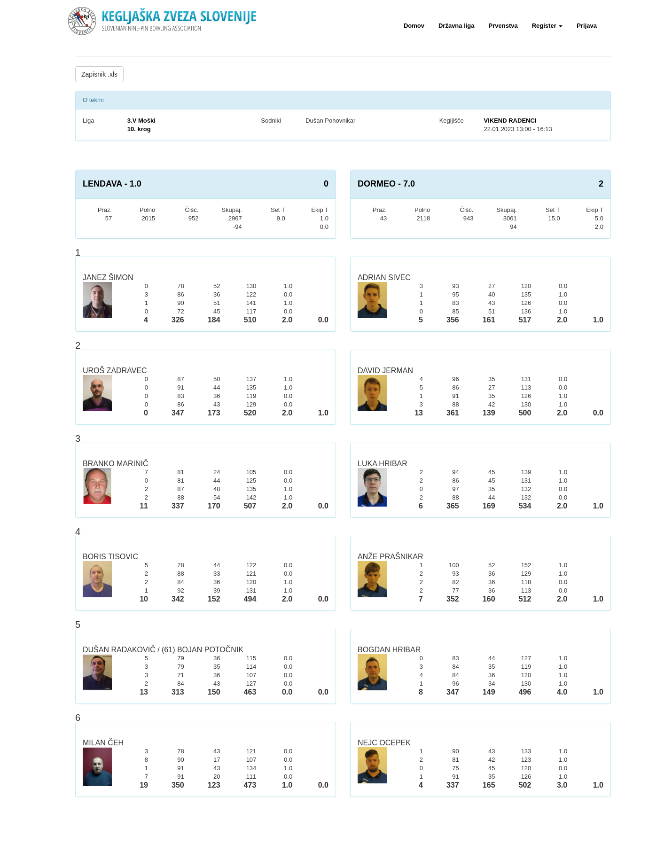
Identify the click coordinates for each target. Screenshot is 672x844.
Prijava (587, 25)
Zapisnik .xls (99, 74)
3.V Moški (141, 120)
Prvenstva (503, 25)
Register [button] (547, 25)
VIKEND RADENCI (510, 120)
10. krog (139, 129)
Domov (414, 25)
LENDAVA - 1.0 (112, 183)
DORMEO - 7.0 (386, 183)
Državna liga (456, 25)
